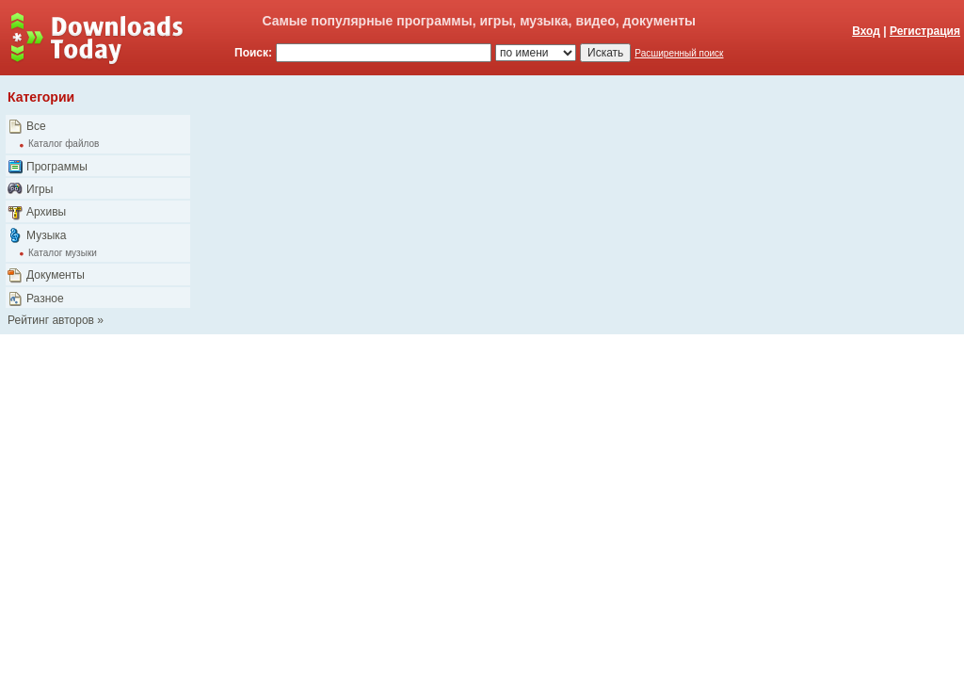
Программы (57, 166)
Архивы (46, 211)
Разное (45, 298)
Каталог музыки (62, 253)
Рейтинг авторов (51, 320)
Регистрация (925, 31)
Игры (39, 189)
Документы (55, 275)
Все (36, 126)
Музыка (46, 235)
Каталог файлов (63, 143)
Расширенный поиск (679, 53)
